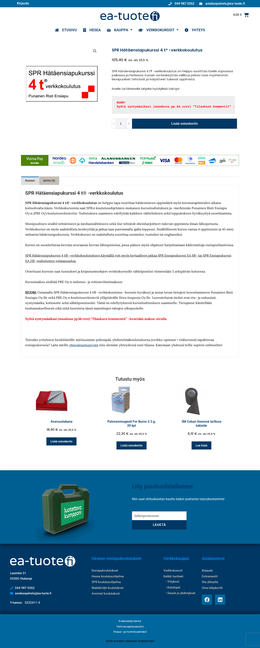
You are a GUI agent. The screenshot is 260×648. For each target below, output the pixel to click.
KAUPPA (119, 30)
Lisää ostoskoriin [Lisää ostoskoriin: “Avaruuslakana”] (61, 441)
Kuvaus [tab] (30, 180)
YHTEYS (195, 30)
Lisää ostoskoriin (184, 123)
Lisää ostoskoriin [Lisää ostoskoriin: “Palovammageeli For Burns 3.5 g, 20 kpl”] (132, 445)
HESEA (92, 30)
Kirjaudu (23, 3)
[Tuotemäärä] (121, 124)
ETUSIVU (66, 30)
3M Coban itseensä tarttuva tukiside (201, 423)
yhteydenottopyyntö (83, 345)
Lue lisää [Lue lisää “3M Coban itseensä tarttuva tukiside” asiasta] (201, 445)
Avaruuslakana (61, 421)
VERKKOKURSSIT (158, 30)
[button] (95, 51)
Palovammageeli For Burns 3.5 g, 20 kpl (131, 423)
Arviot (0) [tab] (49, 180)
